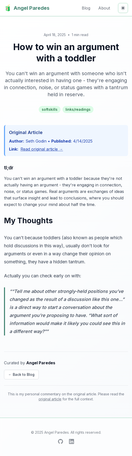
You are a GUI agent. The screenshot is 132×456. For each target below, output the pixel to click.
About (104, 8)
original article (50, 399)
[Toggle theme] (123, 8)
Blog (86, 8)
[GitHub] (60, 441)
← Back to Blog (21, 374)
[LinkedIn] (71, 441)
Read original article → (41, 149)
